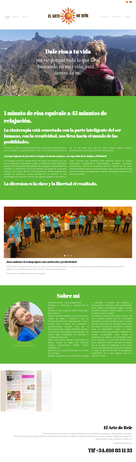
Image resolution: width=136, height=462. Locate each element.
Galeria (24, 17)
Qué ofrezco (116, 17)
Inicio (7, 17)
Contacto (127, 17)
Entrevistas (105, 17)
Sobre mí (16, 17)
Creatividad (68, 255)
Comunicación (71, 255)
